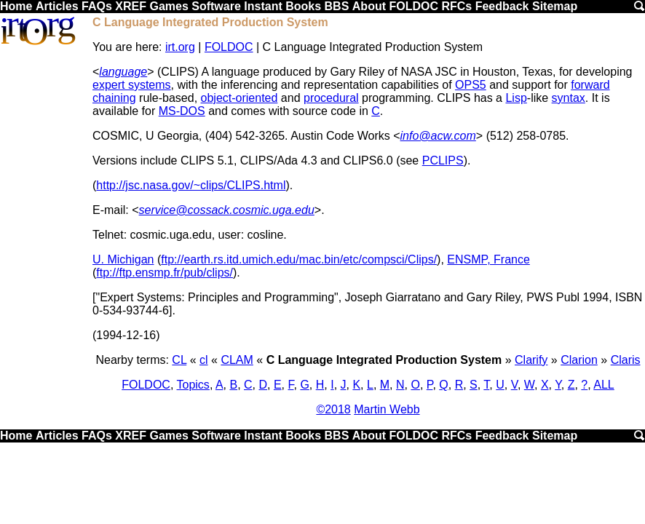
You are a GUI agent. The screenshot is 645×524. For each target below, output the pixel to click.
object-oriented (239, 98)
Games (168, 6)
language (123, 72)
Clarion (579, 360)
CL (179, 360)
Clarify (531, 360)
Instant (263, 6)
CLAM (237, 360)
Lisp (515, 98)
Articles (57, 6)
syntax (568, 98)
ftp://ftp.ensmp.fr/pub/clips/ (164, 272)
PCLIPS (443, 160)
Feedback (502, 6)
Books (303, 6)
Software (216, 6)
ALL (603, 384)
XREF (130, 6)
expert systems (131, 85)
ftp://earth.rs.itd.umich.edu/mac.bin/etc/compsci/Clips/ (299, 259)
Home (16, 6)
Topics (193, 384)
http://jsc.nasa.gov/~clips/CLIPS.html (190, 185)
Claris (626, 360)
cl (203, 360)
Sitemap (554, 6)
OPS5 (470, 85)
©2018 (333, 409)
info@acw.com (438, 136)
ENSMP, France (488, 259)
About (369, 6)
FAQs (97, 6)
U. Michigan (123, 259)
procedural (331, 98)
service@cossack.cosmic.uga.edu (226, 210)
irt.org (180, 47)
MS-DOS (182, 111)
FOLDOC (413, 6)
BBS (337, 6)
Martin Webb (386, 409)
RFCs (456, 6)
